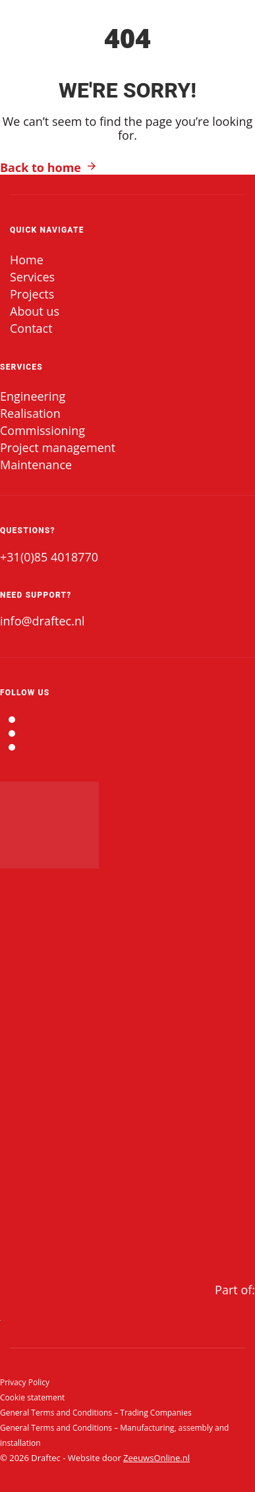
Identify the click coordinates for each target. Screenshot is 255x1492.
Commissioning (42, 430)
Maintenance (36, 465)
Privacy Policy (24, 1382)
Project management (57, 447)
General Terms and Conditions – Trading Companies (96, 1412)
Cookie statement (32, 1397)
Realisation (30, 413)
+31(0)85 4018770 (49, 557)
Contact (31, 328)
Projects (32, 294)
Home (26, 260)
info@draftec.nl (42, 621)
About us (34, 311)
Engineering (32, 396)
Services (32, 277)
